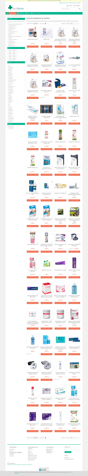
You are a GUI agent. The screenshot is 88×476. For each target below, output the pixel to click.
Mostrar (68, 23)
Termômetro (11, 44)
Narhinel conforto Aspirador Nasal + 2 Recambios (32, 117)
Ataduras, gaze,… (12, 45)
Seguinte (79, 23)
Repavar (10, 107)
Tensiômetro (11, 40)
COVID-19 (10, 30)
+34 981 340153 (72, 2)
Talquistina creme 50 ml (32, 244)
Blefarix (10, 75)
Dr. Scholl (10, 83)
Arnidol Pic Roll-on (46, 270)
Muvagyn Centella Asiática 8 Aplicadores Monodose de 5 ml (74, 322)
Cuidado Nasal (11, 27)
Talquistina (11, 113)
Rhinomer (10, 110)
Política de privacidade (69, 459)
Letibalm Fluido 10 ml (74, 116)
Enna (9, 84)
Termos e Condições (32, 458)
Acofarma (10, 67)
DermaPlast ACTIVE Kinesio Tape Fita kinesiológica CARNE (74, 220)
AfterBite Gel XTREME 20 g (74, 142)
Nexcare (10, 101)
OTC (9, 103)
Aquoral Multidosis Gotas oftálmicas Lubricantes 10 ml (46, 348)
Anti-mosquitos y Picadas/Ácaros (15, 24)
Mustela (10, 98)
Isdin (9, 95)
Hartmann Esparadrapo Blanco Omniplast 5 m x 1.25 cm (74, 40)
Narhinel (10, 100)
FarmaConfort (11, 86)
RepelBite (10, 109)
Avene (10, 72)
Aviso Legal (67, 457)
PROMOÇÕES (20, 13)
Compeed (11, 77)
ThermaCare (11, 118)
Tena (9, 115)
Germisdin (10, 89)
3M (9, 66)
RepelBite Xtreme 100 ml (60, 142)
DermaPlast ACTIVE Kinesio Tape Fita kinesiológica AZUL (60, 220)
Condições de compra (32, 455)
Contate (29, 450)
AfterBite (10, 69)
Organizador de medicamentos (15, 36)
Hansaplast (11, 90)
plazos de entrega (45, 0)
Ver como (42, 23)
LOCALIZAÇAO (12, 449)
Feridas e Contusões (13, 31)
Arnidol (10, 70)
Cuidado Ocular (12, 28)
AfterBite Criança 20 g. (32, 167)
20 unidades (11, 126)
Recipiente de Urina (12, 25)
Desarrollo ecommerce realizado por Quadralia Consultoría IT (19, 464)
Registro (29, 452)
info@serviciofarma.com (64, 2)
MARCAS (27, 13)
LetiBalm (10, 96)
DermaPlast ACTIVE (12, 80)
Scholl (10, 112)
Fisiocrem (10, 87)
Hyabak (10, 93)
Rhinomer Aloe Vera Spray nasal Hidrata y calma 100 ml (46, 246)
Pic (9, 104)
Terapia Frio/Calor (12, 42)
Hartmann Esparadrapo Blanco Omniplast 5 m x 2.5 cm (60, 40)
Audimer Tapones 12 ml (33, 39)
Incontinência (11, 33)
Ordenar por (30, 23)
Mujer (10, 34)
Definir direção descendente (39, 23)
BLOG (39, 13)
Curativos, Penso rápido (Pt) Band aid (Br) (16, 22)
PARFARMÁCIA (12, 13)
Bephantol (10, 73)
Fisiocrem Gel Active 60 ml (60, 270)
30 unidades (11, 127)
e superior (12, 59)
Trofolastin (11, 119)
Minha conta (30, 453)
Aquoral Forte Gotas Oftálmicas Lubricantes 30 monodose (60, 348)
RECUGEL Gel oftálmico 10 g (60, 193)
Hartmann (11, 92)
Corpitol (10, 78)
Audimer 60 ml (46, 39)
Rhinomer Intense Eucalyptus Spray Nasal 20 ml (60, 117)
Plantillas (10, 37)
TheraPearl (10, 116)
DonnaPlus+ (11, 81)
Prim (9, 106)
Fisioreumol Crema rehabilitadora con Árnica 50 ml (74, 194)
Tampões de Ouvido (12, 39)
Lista (48, 23)
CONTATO (33, 13)
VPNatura (10, 121)
